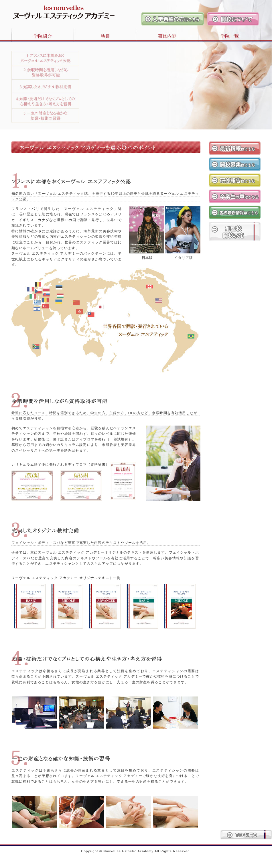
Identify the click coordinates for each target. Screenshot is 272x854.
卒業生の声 (235, 196)
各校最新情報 (235, 212)
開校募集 (235, 164)
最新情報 (235, 148)
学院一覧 (235, 33)
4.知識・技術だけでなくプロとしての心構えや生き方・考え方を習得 (45, 101)
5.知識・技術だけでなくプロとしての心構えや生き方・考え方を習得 (45, 116)
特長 (105, 33)
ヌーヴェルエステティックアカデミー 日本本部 (57, 9)
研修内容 (167, 33)
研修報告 (235, 180)
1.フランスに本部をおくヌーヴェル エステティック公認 (45, 58)
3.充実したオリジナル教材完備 (45, 87)
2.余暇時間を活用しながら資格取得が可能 (45, 72)
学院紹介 (37, 33)
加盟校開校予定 (235, 231)
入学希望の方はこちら (172, 18)
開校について (233, 18)
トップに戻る (246, 835)
